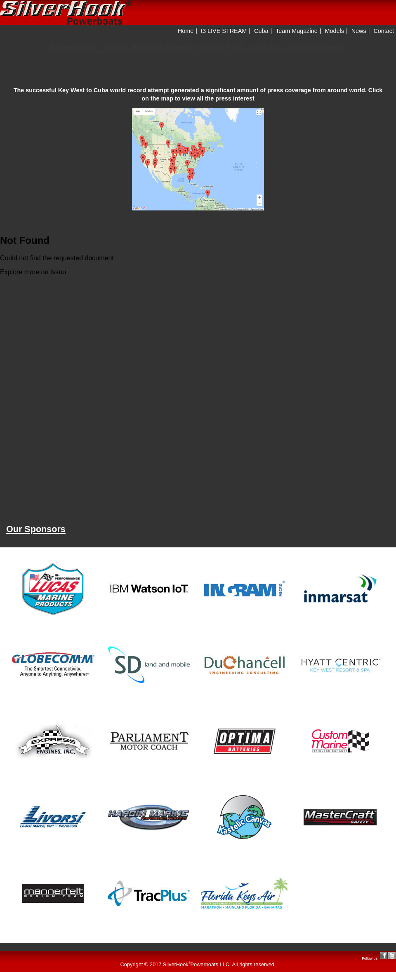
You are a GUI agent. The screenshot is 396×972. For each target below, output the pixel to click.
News (358, 31)
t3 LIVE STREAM (224, 31)
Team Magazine (297, 31)
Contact (383, 31)
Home (185, 31)
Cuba (261, 31)
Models (334, 31)
